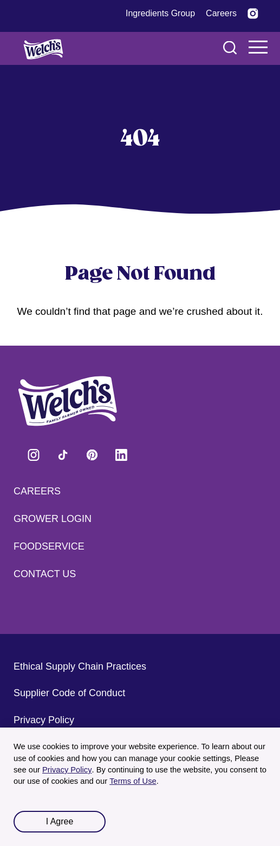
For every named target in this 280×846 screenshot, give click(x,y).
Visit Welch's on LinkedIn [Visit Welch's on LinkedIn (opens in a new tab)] (121, 455)
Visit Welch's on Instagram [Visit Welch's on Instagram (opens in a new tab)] (33, 455)
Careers (37, 491)
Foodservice (49, 546)
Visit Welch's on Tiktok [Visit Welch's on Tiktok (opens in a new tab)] (63, 455)
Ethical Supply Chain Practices (80, 666)
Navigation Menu (258, 47)
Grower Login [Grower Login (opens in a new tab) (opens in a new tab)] (53, 518)
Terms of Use (133, 781)
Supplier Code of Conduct (69, 693)
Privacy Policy (67, 769)
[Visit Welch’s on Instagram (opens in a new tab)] (253, 13)
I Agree (60, 821)
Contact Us (45, 574)
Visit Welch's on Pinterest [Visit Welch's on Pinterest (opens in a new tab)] (92, 455)
